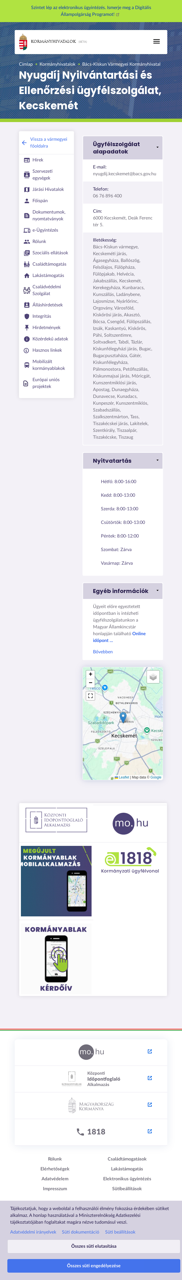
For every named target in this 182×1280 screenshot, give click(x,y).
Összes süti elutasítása (93, 1246)
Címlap (26, 64)
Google (155, 777)
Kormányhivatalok (47, 42)
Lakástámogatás (127, 1169)
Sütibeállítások (127, 1189)
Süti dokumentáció (80, 1232)
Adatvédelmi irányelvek (33, 1232)
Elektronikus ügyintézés (127, 1179)
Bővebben (103, 652)
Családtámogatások (127, 1159)
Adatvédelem (55, 1179)
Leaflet (122, 777)
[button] (122, 147)
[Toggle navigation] (156, 41)
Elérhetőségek (55, 1169)
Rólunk (55, 1159)
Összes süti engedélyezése (94, 1266)
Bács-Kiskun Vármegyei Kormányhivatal (121, 64)
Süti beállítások (120, 1232)
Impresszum (55, 1189)
